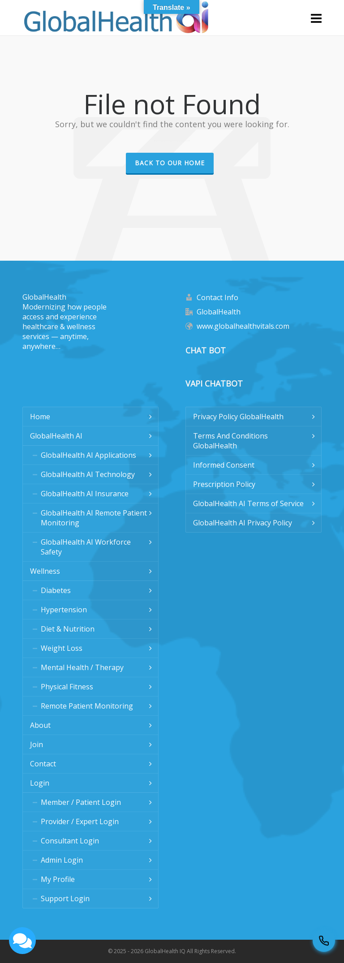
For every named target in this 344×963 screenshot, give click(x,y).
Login (39, 783)
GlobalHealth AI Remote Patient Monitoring (94, 518)
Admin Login (62, 860)
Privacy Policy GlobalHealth (238, 416)
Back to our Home (170, 163)
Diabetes (56, 590)
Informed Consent (223, 465)
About (40, 725)
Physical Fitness (67, 687)
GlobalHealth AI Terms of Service (248, 503)
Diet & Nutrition (68, 629)
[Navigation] (316, 18)
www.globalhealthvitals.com (243, 326)
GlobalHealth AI (56, 436)
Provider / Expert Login (80, 821)
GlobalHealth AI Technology (88, 474)
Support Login (65, 898)
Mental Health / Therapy (82, 667)
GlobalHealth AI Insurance (85, 494)
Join (36, 744)
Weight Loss (61, 648)
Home (40, 416)
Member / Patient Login (81, 802)
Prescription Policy (224, 484)
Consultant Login (70, 841)
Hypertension (64, 610)
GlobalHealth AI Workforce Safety (86, 547)
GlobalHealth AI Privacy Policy (242, 523)
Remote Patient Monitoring (87, 706)
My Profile (58, 879)
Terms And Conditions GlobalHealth (230, 441)
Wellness (45, 571)
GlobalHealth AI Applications (88, 455)
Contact (43, 764)
